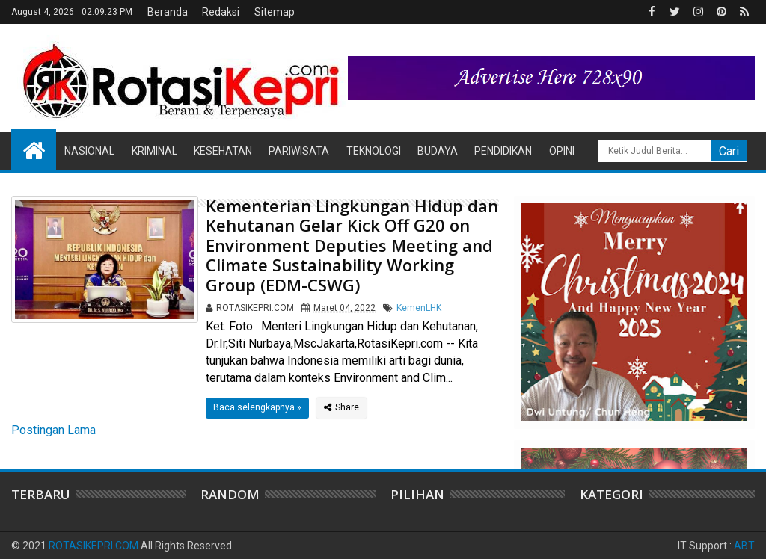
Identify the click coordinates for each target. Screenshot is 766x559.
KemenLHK (418, 308)
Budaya (437, 151)
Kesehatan (223, 151)
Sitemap (274, 12)
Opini (561, 151)
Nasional (89, 151)
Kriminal (154, 151)
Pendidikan (503, 151)
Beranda (167, 12)
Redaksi (220, 12)
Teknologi (373, 151)
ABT (744, 546)
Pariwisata (299, 151)
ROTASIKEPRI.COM (93, 546)
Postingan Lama (53, 430)
